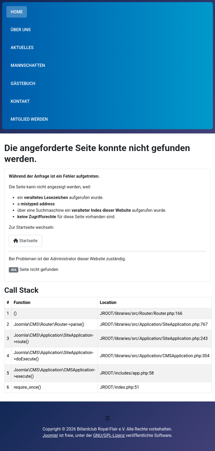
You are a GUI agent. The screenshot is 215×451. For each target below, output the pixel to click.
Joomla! (50, 435)
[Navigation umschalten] (107, 418)
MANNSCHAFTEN (28, 65)
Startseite (25, 240)
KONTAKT (20, 101)
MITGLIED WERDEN (29, 119)
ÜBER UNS (21, 29)
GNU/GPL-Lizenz (109, 435)
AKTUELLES (22, 47)
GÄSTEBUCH (23, 83)
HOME (17, 11)
